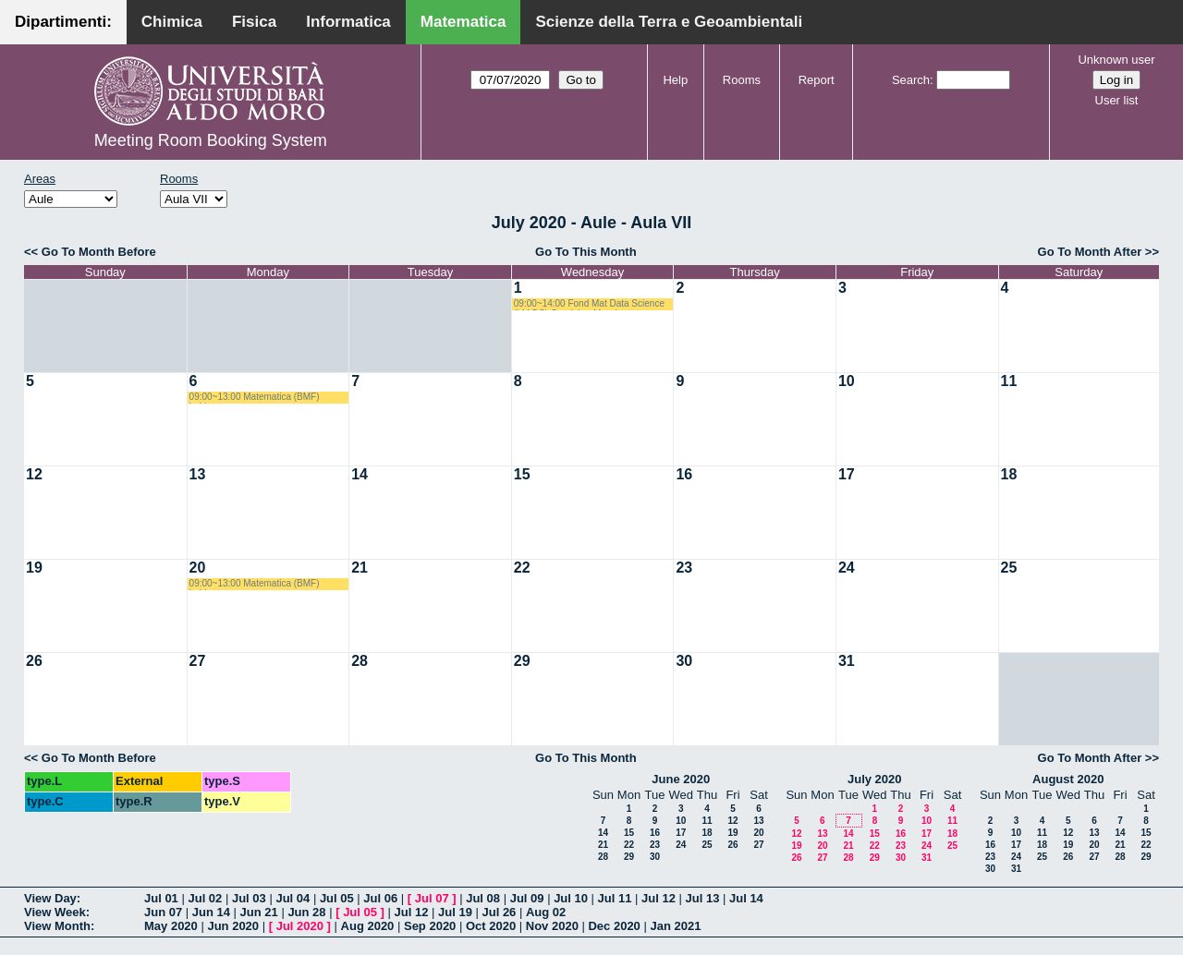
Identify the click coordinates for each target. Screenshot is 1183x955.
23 (684, 567)
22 (522, 567)
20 (197, 567)
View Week (55, 912)
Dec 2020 (614, 926)
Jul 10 (571, 898)
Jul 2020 (299, 926)
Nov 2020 (552, 926)
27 (197, 661)
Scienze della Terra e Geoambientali (668, 21)
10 (846, 381)
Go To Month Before (99, 252)
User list (1117, 100)
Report (817, 80)
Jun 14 (211, 912)
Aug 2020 (368, 926)
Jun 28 (306, 912)
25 (1009, 567)
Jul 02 (205, 898)
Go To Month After (1090, 252)
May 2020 (171, 926)
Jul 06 (380, 898)
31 (846, 661)
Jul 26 (499, 912)
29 (522, 661)
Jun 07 (163, 912)
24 (846, 567)
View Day (50, 898)
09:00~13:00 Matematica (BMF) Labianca (254, 398)
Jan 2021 (675, 926)
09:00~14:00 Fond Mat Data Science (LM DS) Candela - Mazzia (589, 304)
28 (359, 661)
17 (846, 474)
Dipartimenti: (63, 21)
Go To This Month (586, 252)
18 (1009, 474)
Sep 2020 (430, 926)
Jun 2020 (233, 926)
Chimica (171, 21)
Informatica (348, 21)
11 (1009, 381)
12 (34, 474)
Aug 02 (546, 912)
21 (359, 567)
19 (34, 567)
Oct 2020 (491, 926)
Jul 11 (615, 898)
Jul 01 (161, 898)
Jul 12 (658, 898)
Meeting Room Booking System (210, 140)
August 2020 (1068, 779)
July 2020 (875, 779)
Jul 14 (746, 898)
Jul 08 (483, 898)
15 (522, 474)
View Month (57, 926)
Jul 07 (432, 898)
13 (197, 474)
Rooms (742, 80)
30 (684, 661)
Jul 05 (337, 898)
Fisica (254, 21)
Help (675, 80)
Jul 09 (527, 898)
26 (34, 661)
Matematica (463, 21)
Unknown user (1116, 59)
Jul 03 (249, 898)
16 (684, 474)
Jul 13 (703, 898)
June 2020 (681, 779)
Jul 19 (455, 912)
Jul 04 (292, 898)
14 (359, 474)
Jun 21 (259, 912)
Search (911, 80)
